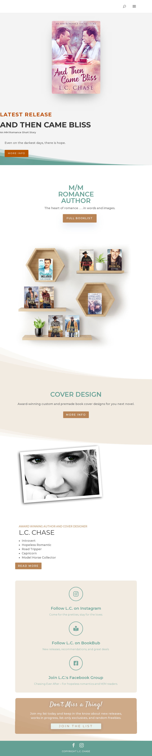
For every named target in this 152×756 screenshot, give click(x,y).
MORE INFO (76, 414)
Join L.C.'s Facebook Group (76, 677)
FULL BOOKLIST (87, 218)
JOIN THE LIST (75, 723)
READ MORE (28, 565)
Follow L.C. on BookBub (76, 643)
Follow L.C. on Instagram (76, 608)
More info (26, 153)
